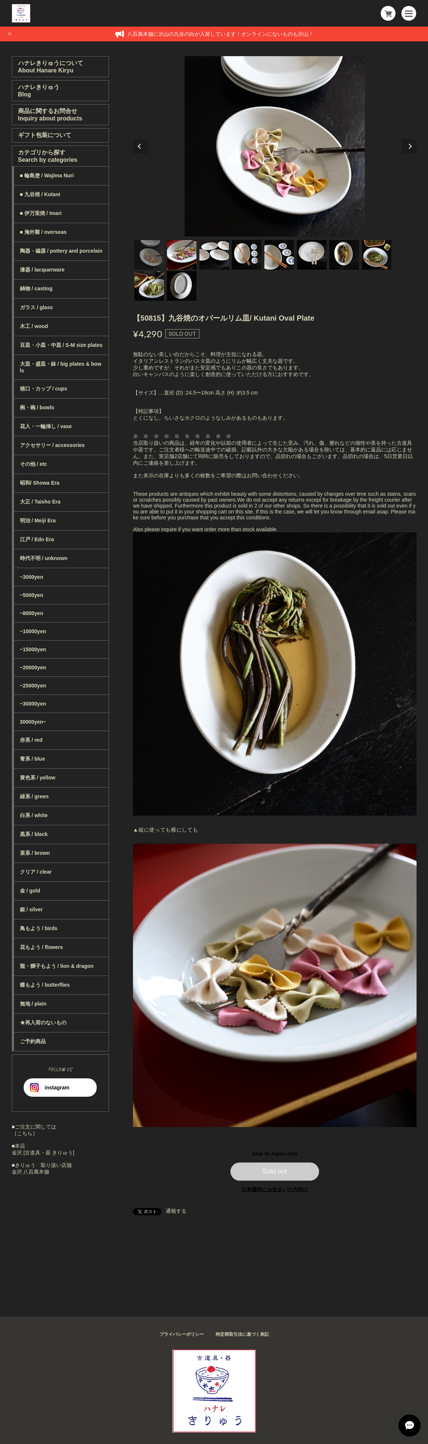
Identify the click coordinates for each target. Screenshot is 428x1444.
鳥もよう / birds (39, 928)
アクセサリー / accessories (52, 445)
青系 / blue (32, 759)
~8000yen (31, 613)
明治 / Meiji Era (38, 520)
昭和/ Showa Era (39, 483)
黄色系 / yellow (37, 778)
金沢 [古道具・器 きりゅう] (43, 1152)
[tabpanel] (275, 146)
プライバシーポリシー (182, 1334)
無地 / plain (33, 1004)
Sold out (275, 1171)
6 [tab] (311, 255)
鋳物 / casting (36, 288)
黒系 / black (34, 834)
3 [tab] (214, 255)
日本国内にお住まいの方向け (274, 1189)
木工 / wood (34, 326)
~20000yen (33, 667)
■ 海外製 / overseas (43, 232)
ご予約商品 (33, 1041)
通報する (176, 1211)
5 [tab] (279, 255)
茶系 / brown (35, 853)
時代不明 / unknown (44, 558)
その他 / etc (33, 464)
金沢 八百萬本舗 (30, 1172)
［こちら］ (25, 1133)
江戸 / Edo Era (37, 539)
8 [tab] (376, 255)
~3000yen (31, 577)
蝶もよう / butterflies (45, 985)
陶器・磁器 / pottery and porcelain (61, 251)
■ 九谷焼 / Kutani (40, 194)
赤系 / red (31, 740)
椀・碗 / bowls (37, 407)
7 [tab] (344, 255)
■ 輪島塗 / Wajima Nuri (47, 175)
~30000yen (33, 704)
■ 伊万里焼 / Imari (41, 213)
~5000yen (31, 595)
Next (409, 146)
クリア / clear (36, 872)
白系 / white (34, 815)
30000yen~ (33, 722)
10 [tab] (181, 286)
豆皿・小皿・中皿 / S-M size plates (61, 345)
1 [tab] (149, 255)
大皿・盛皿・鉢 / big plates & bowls (61, 367)
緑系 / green (34, 796)
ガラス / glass (36, 307)
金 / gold (30, 891)
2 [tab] (181, 255)
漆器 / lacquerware (42, 270)
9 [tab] (149, 286)
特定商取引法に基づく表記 (242, 1334)
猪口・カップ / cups (43, 389)
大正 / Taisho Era (40, 502)
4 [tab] (246, 255)
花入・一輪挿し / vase (46, 426)
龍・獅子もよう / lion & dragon (57, 966)
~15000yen (33, 649)
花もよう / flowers (41, 947)
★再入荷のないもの (43, 1022)
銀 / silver (31, 909)
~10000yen (33, 631)
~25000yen (33, 686)
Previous (140, 146)
